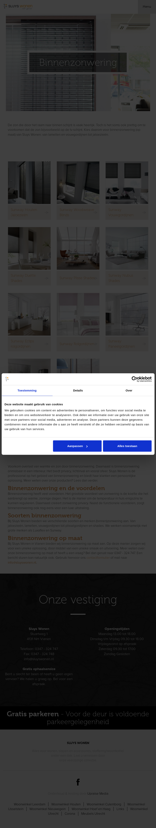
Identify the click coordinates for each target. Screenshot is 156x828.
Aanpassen (77, 446)
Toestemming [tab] (27, 390)
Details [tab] (78, 390)
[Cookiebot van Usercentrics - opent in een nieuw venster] (134, 379)
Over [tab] (129, 390)
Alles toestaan (127, 446)
